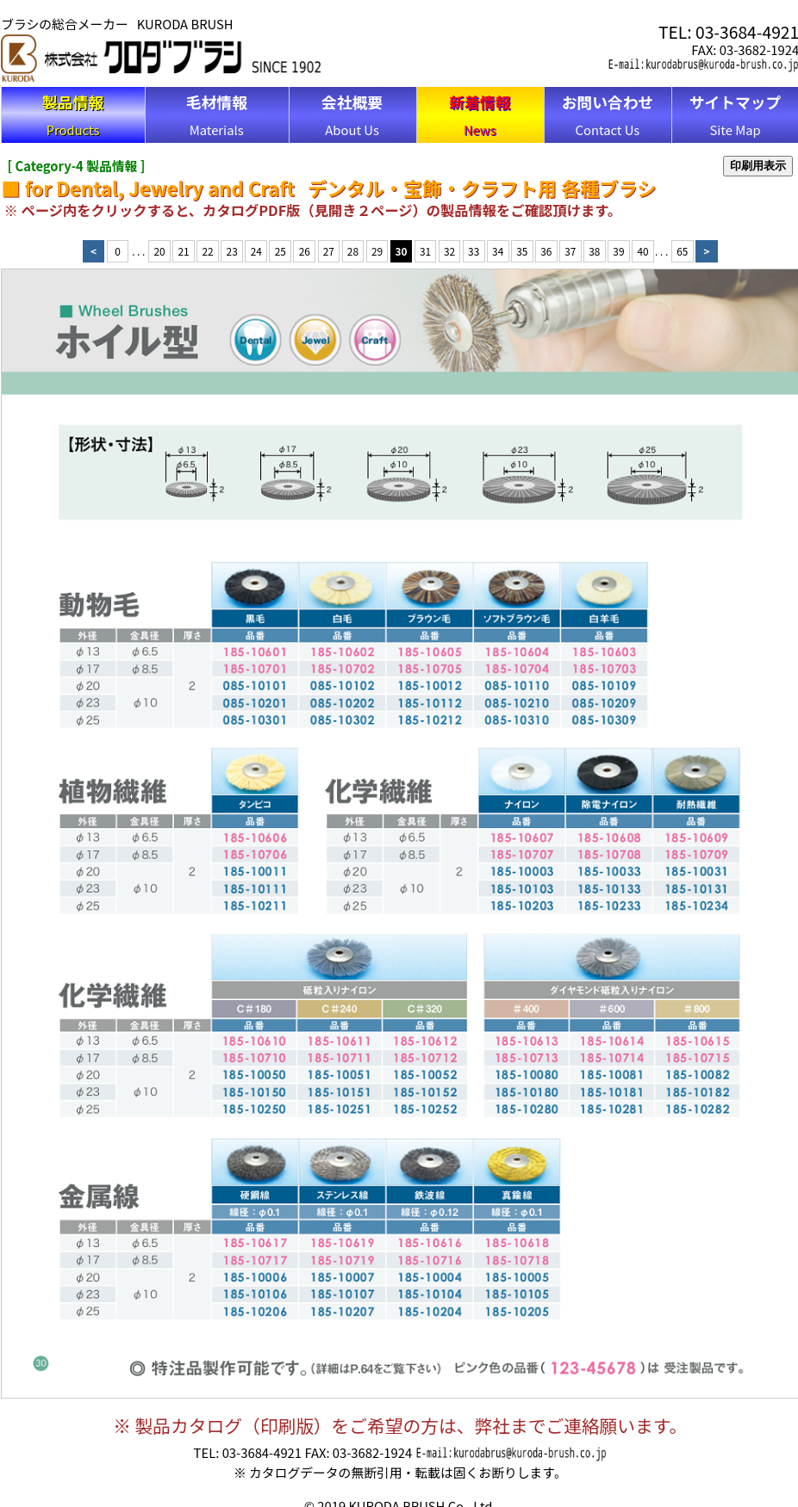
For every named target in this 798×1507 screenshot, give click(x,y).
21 (184, 251)
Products (72, 114)
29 (377, 251)
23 (232, 251)
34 (497, 251)
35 (521, 251)
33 (473, 251)
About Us (352, 114)
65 (682, 251)
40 (642, 251)
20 (159, 251)
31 (425, 251)
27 (328, 251)
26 (304, 251)
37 (570, 251)
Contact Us (608, 114)
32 (449, 251)
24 (256, 251)
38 (594, 251)
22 (208, 251)
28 (352, 251)
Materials (216, 114)
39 (618, 251)
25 (280, 251)
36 (546, 251)
